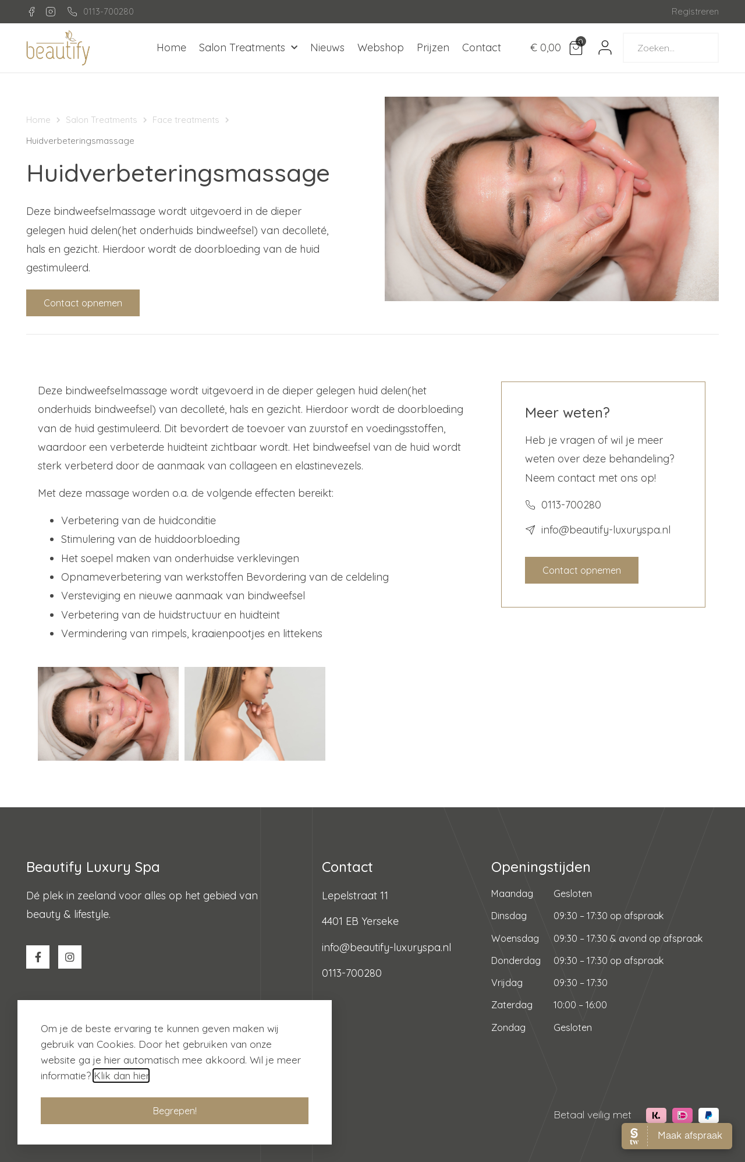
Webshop (380, 47)
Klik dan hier (121, 1084)
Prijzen (433, 47)
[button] (83, 302)
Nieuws (327, 47)
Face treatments (185, 119)
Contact (481, 47)
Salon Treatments (248, 48)
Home (171, 47)
